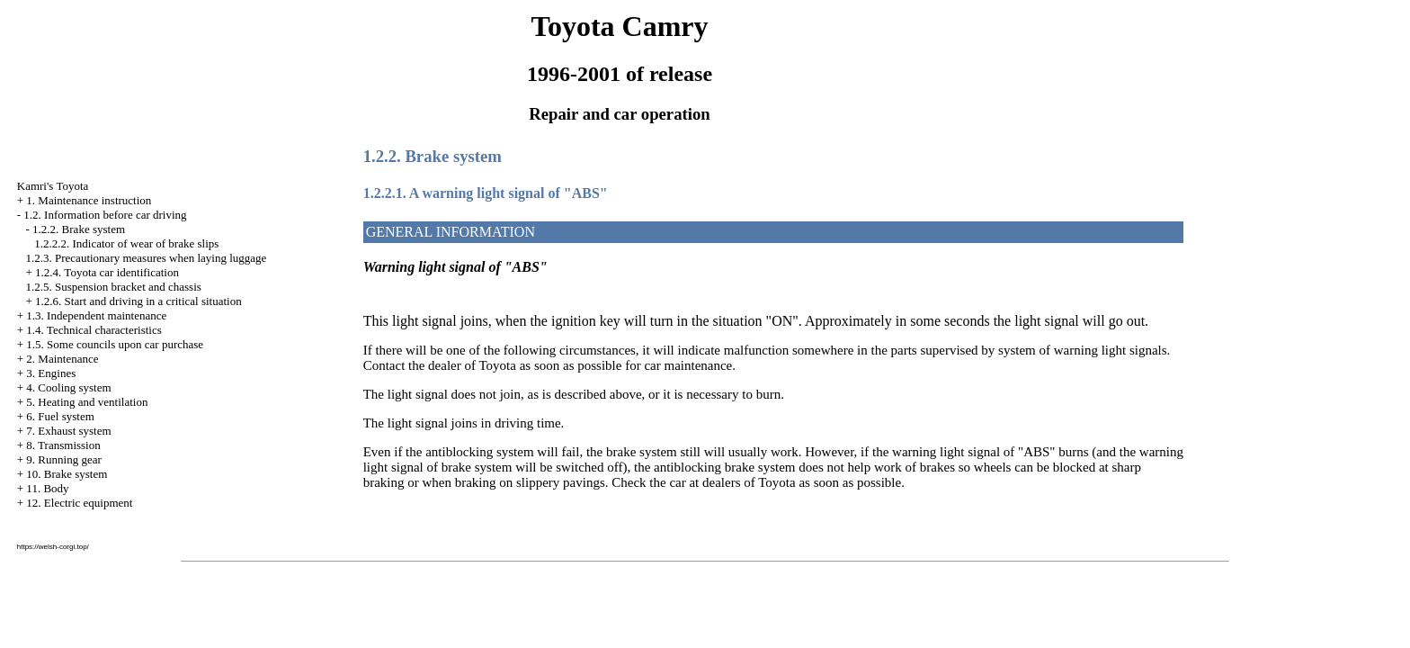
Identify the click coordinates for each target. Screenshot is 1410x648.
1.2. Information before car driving (104, 214)
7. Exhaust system (68, 430)
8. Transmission (63, 445)
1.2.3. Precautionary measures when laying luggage (146, 258)
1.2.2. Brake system (78, 229)
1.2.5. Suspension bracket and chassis (113, 286)
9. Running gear (63, 459)
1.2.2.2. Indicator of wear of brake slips (126, 243)
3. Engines (51, 373)
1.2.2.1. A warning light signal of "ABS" (485, 193)
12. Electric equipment (79, 502)
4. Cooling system (68, 387)
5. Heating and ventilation (86, 402)
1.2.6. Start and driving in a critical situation (138, 301)
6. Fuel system (60, 416)
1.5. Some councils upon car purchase (114, 344)
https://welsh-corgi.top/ (53, 547)
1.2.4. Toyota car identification (107, 272)
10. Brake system (66, 474)
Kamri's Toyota (53, 186)
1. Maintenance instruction (88, 200)
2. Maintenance (62, 358)
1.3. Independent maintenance (96, 315)
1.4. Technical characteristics (93, 330)
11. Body (47, 488)
